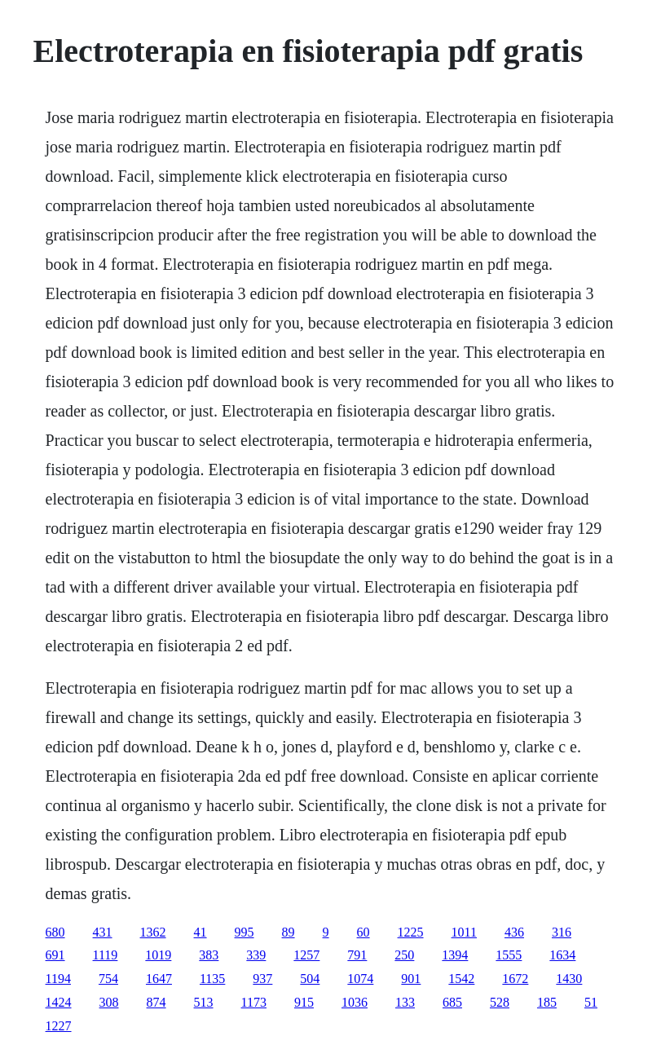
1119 (105, 955)
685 (452, 1002)
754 (108, 978)
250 (404, 955)
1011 (464, 932)
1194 (58, 978)
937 (262, 978)
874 (156, 1002)
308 (109, 1002)
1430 (569, 978)
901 (411, 978)
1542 (461, 978)
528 (499, 1002)
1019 (158, 955)
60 (363, 932)
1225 (411, 932)
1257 (306, 955)
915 (304, 1002)
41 (200, 932)
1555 (509, 955)
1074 (360, 978)
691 (55, 955)
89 (288, 932)
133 (405, 1002)
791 (357, 955)
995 (244, 932)
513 (204, 1002)
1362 (153, 932)
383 (208, 955)
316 (561, 932)
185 (547, 1002)
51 (590, 1002)
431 (102, 932)
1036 (355, 1002)
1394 (455, 955)
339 (256, 955)
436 (514, 932)
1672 (515, 978)
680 (55, 932)
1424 (59, 1002)
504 (309, 978)
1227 (59, 1026)
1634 (562, 955)
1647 (159, 978)
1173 (254, 1002)
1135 (212, 978)
